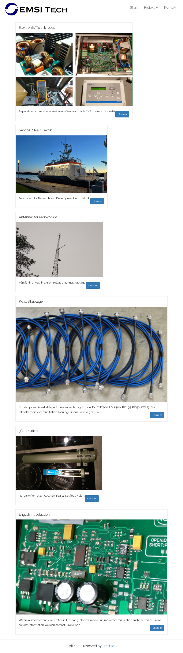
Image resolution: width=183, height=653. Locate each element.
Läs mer (122, 114)
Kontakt (170, 8)
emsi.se (108, 646)
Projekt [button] (151, 8)
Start (134, 8)
